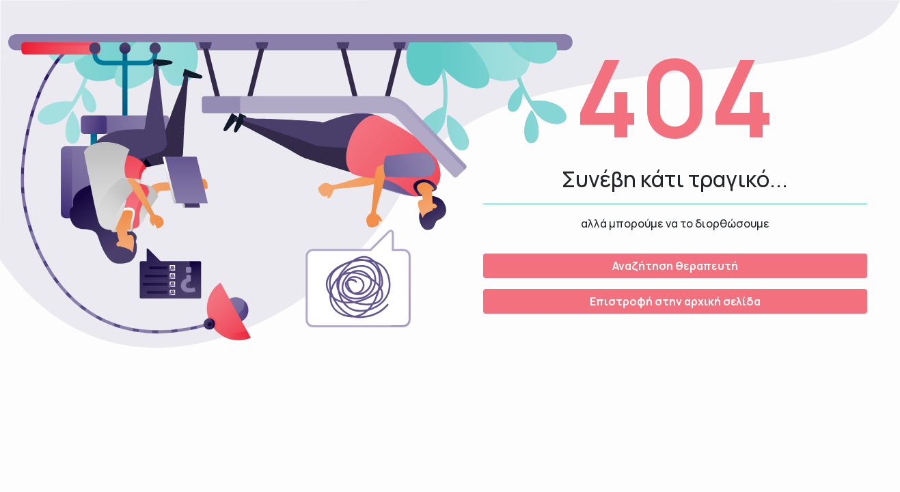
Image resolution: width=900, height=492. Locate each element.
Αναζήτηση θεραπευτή (675, 265)
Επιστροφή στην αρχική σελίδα (675, 301)
